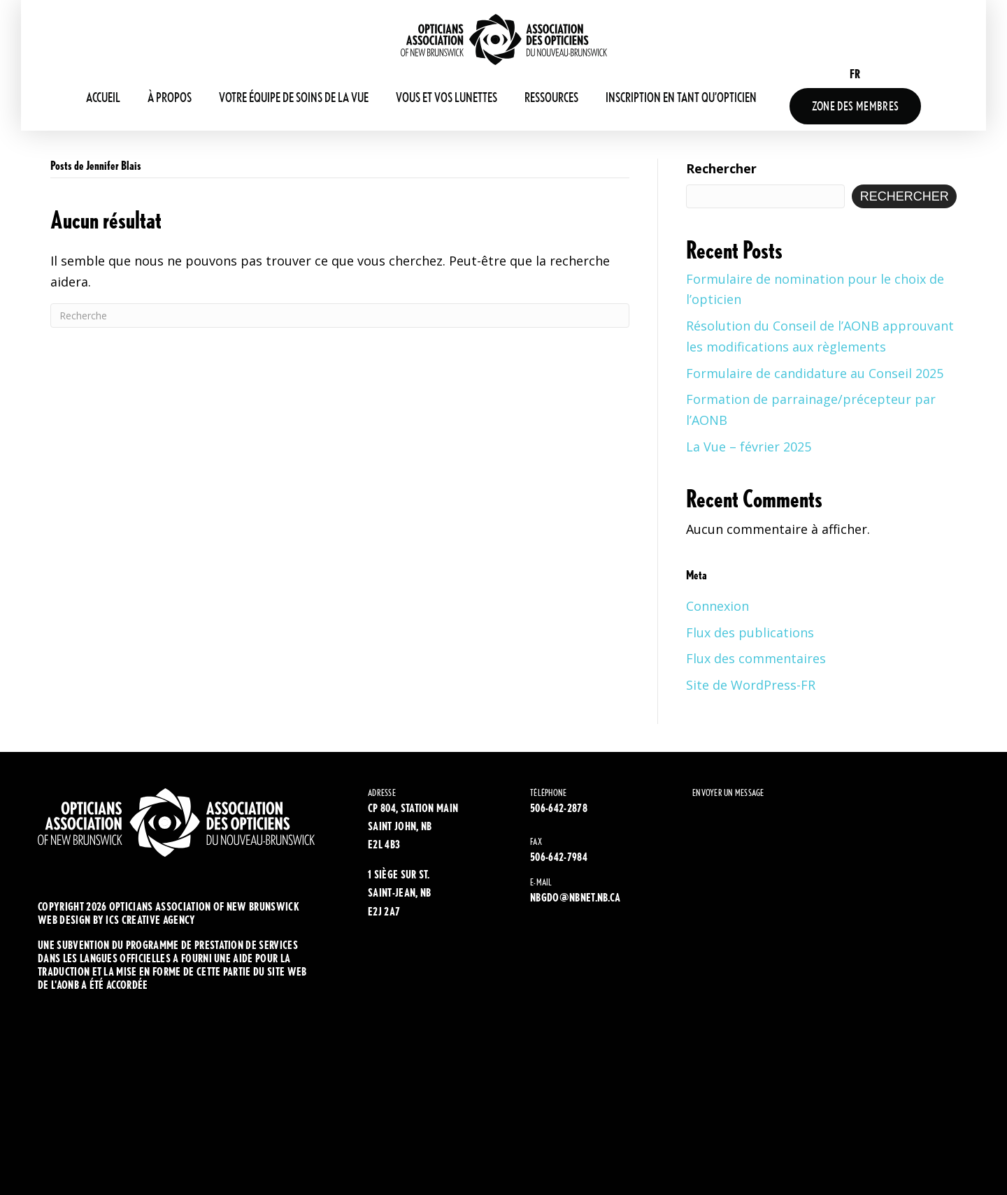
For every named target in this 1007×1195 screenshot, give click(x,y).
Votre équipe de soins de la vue (294, 97)
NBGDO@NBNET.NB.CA (575, 897)
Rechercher (721, 168)
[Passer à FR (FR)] (855, 73)
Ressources (551, 97)
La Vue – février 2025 (748, 446)
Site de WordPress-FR (750, 684)
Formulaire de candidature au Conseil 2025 (814, 373)
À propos (170, 97)
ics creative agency (150, 920)
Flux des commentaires (756, 658)
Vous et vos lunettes (446, 97)
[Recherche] (339, 315)
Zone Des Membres (855, 106)
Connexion (717, 606)
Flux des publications (750, 632)
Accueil (103, 97)
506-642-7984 (558, 857)
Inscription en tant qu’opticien (681, 97)
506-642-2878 (558, 808)
